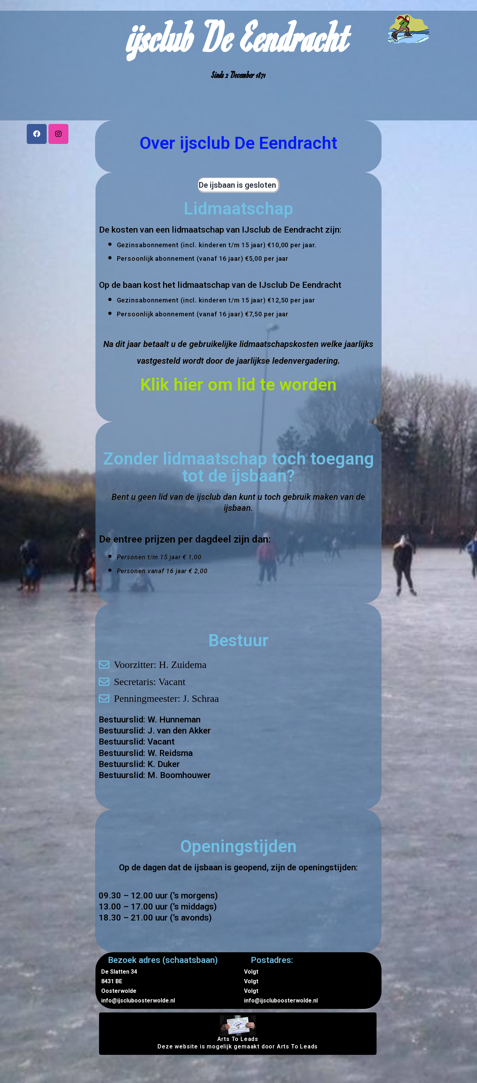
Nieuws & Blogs (410, 54)
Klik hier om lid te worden (238, 384)
